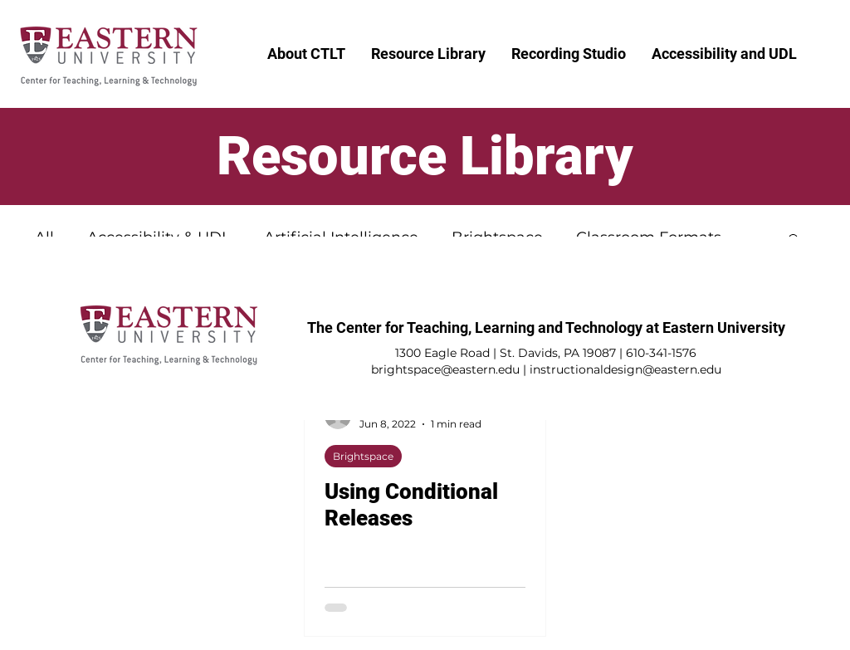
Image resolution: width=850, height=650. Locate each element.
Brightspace (363, 456)
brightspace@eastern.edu (445, 369)
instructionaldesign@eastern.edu (625, 369)
